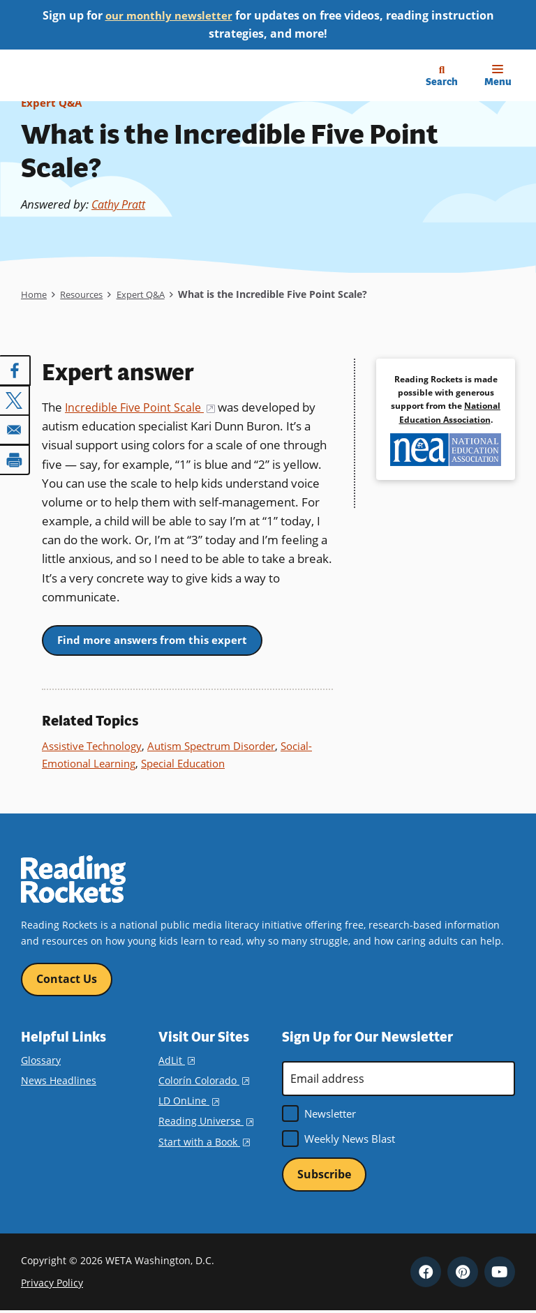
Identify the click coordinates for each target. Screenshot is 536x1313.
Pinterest (462, 1273)
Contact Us (66, 979)
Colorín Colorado (203, 1081)
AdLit (176, 1060)
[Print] (15, 458)
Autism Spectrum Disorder (211, 746)
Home (34, 294)
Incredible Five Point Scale (143, 407)
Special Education (183, 763)
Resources (85, 294)
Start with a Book (204, 1142)
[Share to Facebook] (15, 370)
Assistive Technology (92, 746)
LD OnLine (188, 1102)
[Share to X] (15, 399)
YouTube (499, 1273)
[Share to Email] (15, 429)
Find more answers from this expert (156, 639)
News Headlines (58, 1081)
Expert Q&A (52, 102)
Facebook (425, 1273)
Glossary (41, 1060)
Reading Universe (205, 1122)
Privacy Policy (52, 1284)
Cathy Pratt (121, 204)
